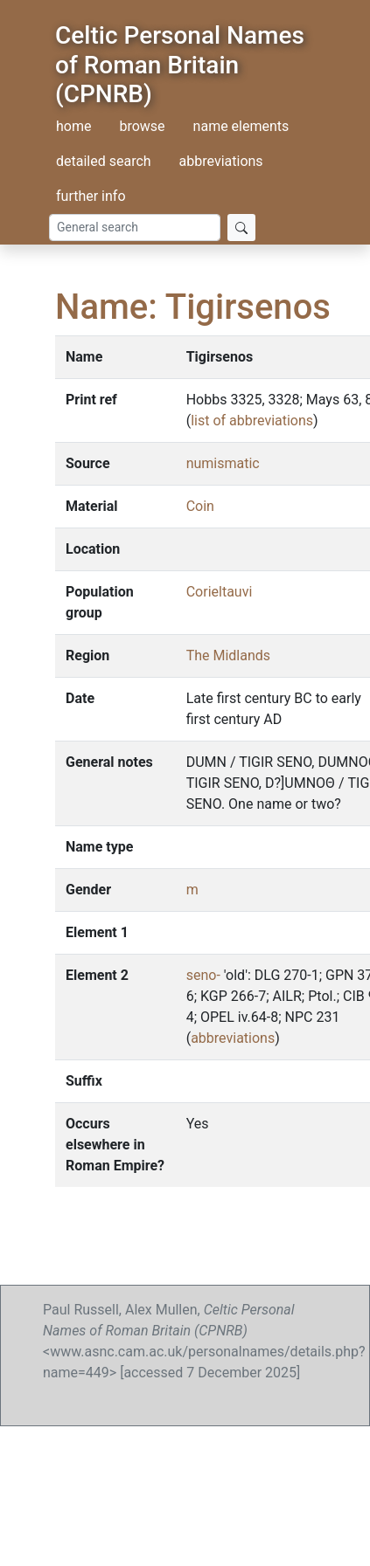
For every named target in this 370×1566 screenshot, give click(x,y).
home (73, 126)
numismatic (223, 463)
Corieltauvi (219, 591)
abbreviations (221, 161)
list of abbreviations (252, 420)
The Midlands (228, 655)
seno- (203, 975)
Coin (200, 506)
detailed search (103, 161)
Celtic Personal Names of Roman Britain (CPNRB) (179, 64)
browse (141, 126)
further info (91, 196)
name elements (241, 126)
